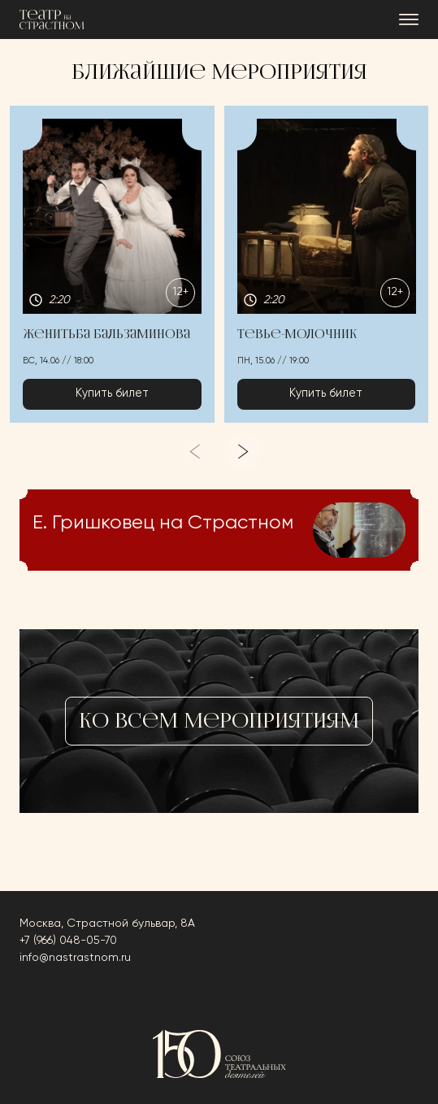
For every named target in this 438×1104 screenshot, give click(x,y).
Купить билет (112, 393)
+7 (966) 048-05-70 (68, 940)
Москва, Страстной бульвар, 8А (107, 923)
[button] (112, 264)
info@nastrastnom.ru (75, 957)
